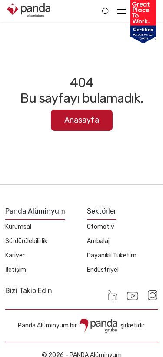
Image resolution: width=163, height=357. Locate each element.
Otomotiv (100, 226)
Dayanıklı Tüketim (111, 255)
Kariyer (15, 255)
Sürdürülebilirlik (26, 241)
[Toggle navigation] (121, 11)
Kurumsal (18, 226)
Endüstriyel (103, 270)
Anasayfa (81, 120)
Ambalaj (98, 241)
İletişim (15, 270)
